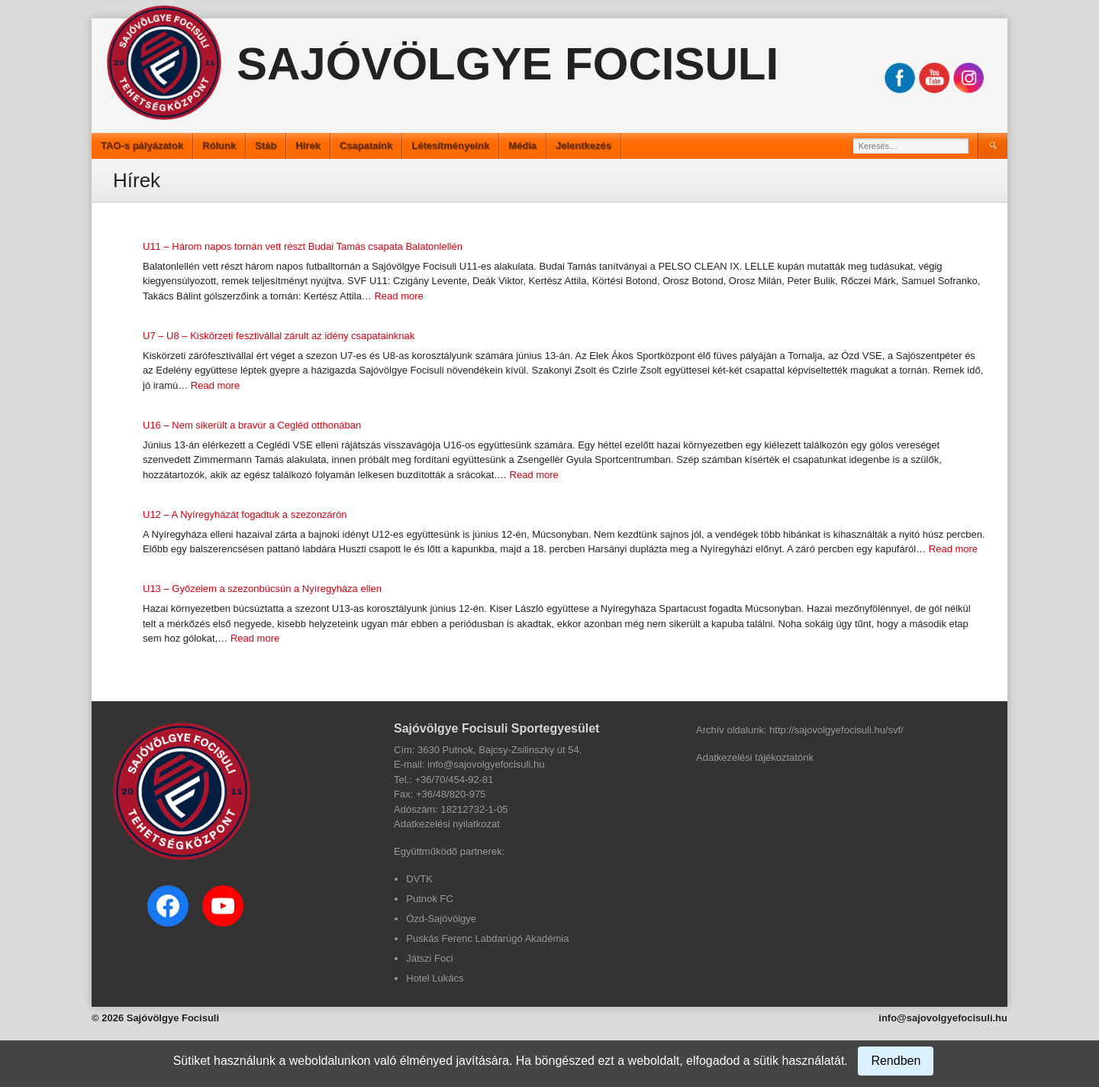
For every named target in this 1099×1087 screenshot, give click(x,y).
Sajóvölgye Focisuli (507, 63)
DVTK (419, 879)
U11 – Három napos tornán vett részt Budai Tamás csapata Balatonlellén (302, 246)
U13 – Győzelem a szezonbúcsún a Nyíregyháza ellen (262, 588)
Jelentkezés (583, 145)
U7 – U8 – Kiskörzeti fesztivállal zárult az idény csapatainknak (278, 335)
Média (522, 145)
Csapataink (366, 145)
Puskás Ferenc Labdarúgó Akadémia (487, 938)
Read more (398, 296)
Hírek (308, 145)
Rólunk (219, 145)
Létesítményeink (450, 145)
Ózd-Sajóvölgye (441, 918)
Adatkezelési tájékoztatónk (755, 757)
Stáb (265, 145)
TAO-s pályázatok (142, 145)
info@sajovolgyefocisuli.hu (942, 1018)
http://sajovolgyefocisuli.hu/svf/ (836, 730)
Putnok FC (429, 898)
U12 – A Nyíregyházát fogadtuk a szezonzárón (244, 514)
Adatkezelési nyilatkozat (447, 824)
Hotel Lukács (434, 978)
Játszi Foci (429, 958)
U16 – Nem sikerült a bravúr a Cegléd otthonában (252, 425)
